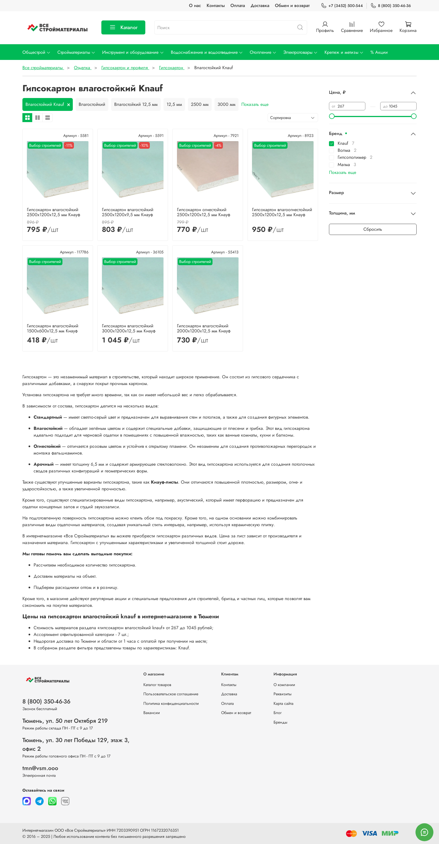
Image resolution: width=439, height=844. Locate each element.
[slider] (332, 116)
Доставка (260, 5)
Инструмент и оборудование (133, 52)
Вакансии (151, 712)
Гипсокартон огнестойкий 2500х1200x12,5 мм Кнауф (203, 212)
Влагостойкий (92, 104)
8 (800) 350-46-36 (390, 6)
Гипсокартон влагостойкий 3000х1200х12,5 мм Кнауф (128, 328)
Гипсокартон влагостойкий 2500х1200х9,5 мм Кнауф (127, 212)
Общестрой (36, 52)
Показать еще (254, 104)
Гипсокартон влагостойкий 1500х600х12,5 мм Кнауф (52, 328)
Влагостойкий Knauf (44, 104)
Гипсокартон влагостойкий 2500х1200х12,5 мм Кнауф (53, 212)
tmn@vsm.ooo (40, 768)
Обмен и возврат (292, 5)
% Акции (379, 52)
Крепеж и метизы (344, 52)
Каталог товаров (157, 684)
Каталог (123, 27)
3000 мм (226, 104)
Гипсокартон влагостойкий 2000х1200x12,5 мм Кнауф (203, 328)
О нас (195, 5)
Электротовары (300, 52)
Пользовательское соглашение (170, 694)
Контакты (216, 5)
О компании (284, 684)
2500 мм (200, 104)
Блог (278, 712)
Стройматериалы (76, 52)
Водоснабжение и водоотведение (207, 52)
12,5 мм (174, 104)
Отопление (263, 52)
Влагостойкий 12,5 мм (136, 104)
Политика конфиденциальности (171, 703)
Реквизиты (282, 694)
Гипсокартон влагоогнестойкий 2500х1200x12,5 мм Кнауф (282, 212)
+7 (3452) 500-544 (342, 6)
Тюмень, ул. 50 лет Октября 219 (65, 721)
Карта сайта (283, 703)
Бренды (280, 722)
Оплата (237, 5)
